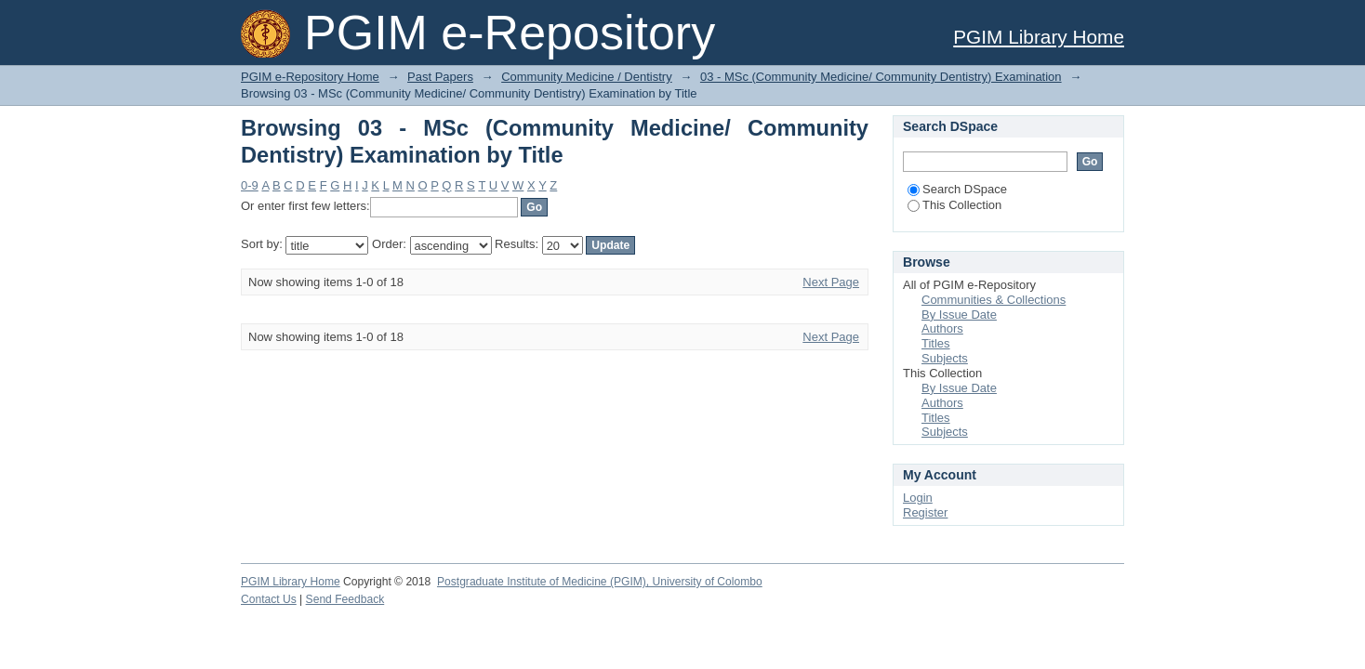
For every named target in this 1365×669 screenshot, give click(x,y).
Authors (942, 328)
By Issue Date (959, 314)
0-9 (249, 185)
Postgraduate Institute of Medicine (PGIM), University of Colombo (599, 581)
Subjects (944, 358)
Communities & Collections (993, 300)
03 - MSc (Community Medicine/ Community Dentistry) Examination (881, 77)
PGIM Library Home (1038, 36)
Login (918, 498)
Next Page (830, 282)
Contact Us (269, 599)
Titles (935, 343)
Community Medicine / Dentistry (586, 77)
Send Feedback (345, 599)
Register (925, 512)
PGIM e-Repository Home (310, 77)
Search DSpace (957, 189)
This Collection (954, 205)
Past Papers (440, 77)
